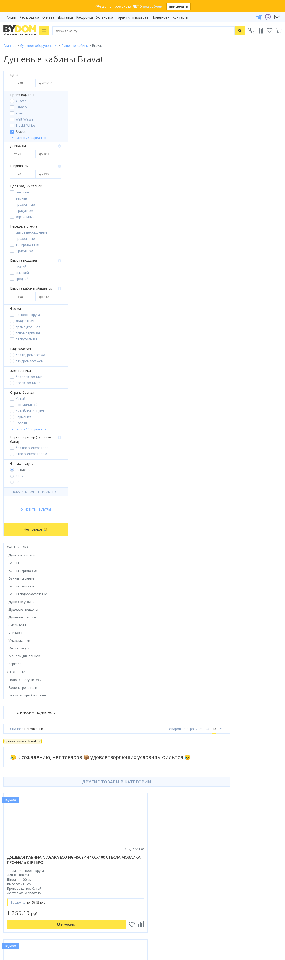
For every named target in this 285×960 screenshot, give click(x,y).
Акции (11, 17)
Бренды (152, 736)
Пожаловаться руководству (168, 913)
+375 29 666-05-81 (163, 832)
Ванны (8, 750)
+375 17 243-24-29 (164, 845)
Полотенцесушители (19, 782)
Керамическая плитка (20, 776)
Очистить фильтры (35, 509)
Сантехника (17, 547)
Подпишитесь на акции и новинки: (33, 887)
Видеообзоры (157, 802)
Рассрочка (84, 17)
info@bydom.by (162, 858)
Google (34, 812)
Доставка (65, 17)
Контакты (180, 17)
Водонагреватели (17, 789)
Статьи (151, 796)
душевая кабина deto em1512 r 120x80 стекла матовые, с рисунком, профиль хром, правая (231, 228)
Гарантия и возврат (132, 17)
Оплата (48, 17)
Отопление (17, 671)
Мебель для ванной (19, 763)
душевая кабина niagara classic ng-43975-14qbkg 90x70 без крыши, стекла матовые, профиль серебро (121, 379)
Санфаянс (11, 769)
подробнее (152, 6)
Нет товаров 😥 (35, 529)
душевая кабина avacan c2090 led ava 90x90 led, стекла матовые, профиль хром (123, 528)
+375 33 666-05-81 (164, 839)
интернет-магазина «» (42, 808)
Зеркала (9, 796)
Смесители (12, 756)
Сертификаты (157, 789)
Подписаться (71, 911)
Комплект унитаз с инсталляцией (30, 802)
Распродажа (29, 17)
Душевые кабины (17, 743)
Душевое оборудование (22, 736)
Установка (104, 17)
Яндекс (49, 812)
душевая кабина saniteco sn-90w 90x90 (225, 374)
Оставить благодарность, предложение (178, 907)
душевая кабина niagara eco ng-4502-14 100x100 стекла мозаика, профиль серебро (122, 225)
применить (178, 6)
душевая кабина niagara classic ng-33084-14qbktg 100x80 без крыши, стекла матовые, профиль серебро (230, 531)
